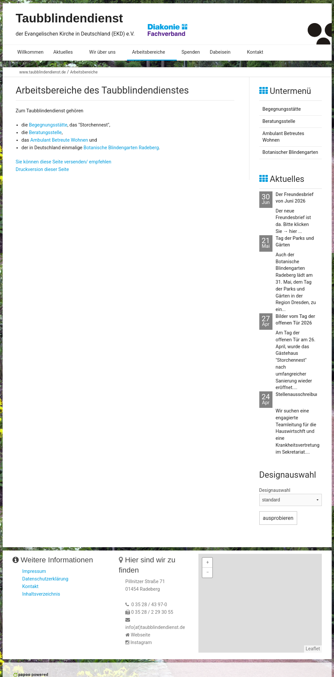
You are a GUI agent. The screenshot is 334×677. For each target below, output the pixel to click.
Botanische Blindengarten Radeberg (121, 148)
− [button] (207, 572)
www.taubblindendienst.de (42, 72)
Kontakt (255, 52)
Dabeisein (220, 52)
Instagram (141, 642)
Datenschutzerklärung (45, 579)
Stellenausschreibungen (301, 394)
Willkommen (30, 52)
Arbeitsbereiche (148, 52)
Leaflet (313, 649)
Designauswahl (275, 490)
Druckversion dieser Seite (42, 169)
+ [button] (207, 562)
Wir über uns (102, 52)
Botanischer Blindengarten (290, 152)
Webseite (140, 635)
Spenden (191, 52)
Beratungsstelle (45, 132)
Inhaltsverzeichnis (41, 594)
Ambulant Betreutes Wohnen (283, 137)
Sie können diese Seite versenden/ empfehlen (64, 162)
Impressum (34, 571)
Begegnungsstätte (48, 125)
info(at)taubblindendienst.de (155, 627)
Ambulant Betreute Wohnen (59, 140)
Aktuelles (63, 52)
